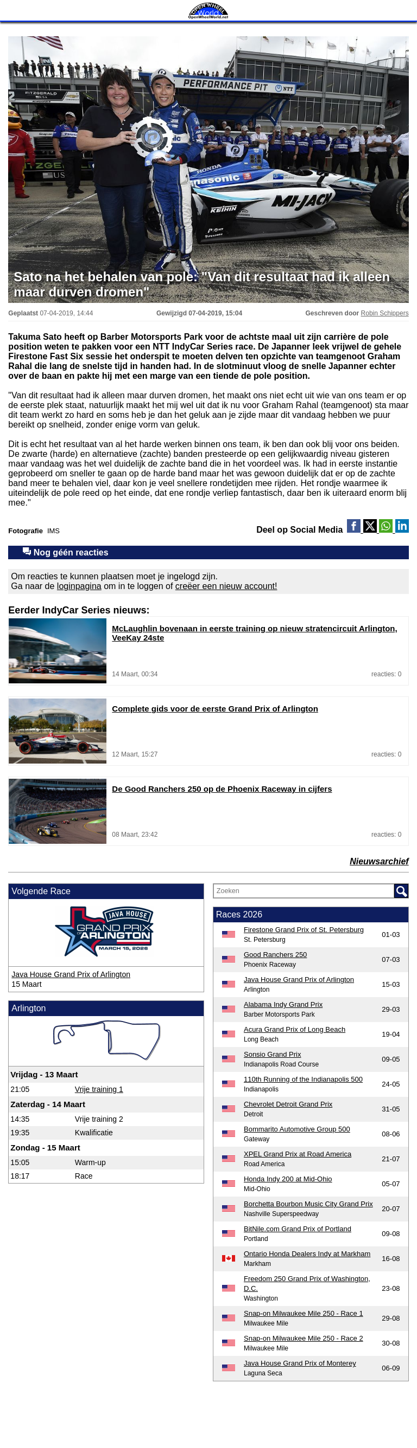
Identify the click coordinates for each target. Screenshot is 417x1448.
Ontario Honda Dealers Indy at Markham (307, 1254)
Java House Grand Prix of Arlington (70, 974)
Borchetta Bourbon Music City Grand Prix (308, 1204)
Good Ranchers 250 (275, 955)
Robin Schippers (385, 313)
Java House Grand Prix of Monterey (300, 1363)
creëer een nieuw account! (226, 586)
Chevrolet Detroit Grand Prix (288, 1104)
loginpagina (79, 586)
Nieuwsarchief (379, 861)
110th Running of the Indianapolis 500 (303, 1079)
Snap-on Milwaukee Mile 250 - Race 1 (303, 1313)
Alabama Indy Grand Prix (283, 1004)
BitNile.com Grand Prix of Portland (297, 1229)
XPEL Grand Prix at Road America (297, 1154)
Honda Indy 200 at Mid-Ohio (288, 1179)
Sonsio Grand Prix (272, 1054)
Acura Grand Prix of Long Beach (294, 1029)
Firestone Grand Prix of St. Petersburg (304, 930)
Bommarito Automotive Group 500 (297, 1129)
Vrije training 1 (99, 1089)
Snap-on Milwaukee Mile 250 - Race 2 (303, 1338)
